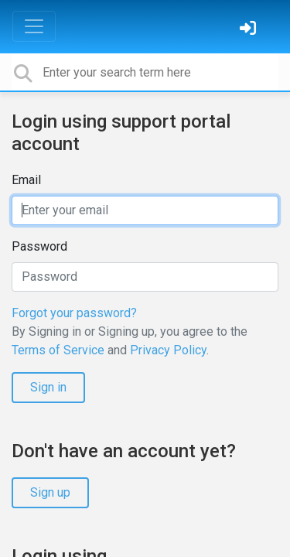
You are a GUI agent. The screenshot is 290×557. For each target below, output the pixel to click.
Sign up (50, 492)
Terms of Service (58, 350)
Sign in (48, 387)
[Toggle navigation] (34, 26)
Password (39, 246)
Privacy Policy (168, 350)
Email (26, 180)
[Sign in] (250, 30)
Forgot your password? (74, 313)
